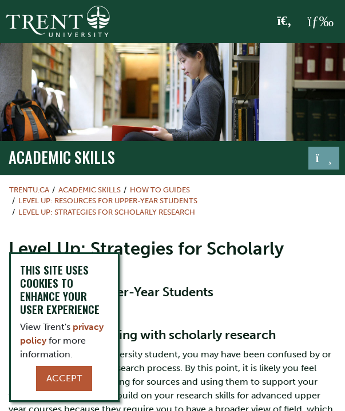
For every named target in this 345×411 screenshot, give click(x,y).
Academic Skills (62, 157)
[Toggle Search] (284, 22)
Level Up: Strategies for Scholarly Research (106, 212)
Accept (64, 378)
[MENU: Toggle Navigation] (320, 22)
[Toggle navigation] (323, 158)
